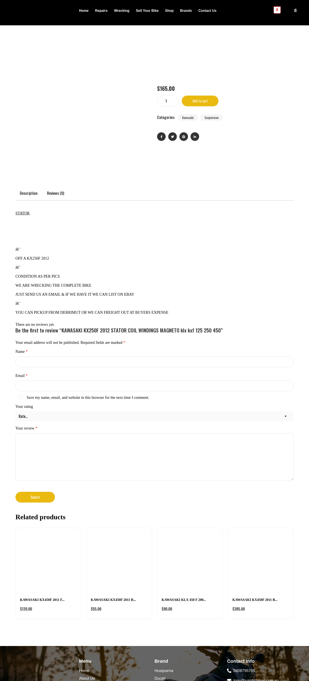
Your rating (24, 337)
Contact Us (207, 10)
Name (21, 282)
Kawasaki (188, 83)
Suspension (211, 83)
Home (83, 10)
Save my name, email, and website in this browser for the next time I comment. (88, 328)
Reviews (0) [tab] (55, 123)
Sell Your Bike (147, 10)
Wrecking (121, 10)
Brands (186, 10)
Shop (169, 10)
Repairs (101, 10)
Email (21, 306)
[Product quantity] (168, 66)
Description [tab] (29, 123)
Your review (26, 359)
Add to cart (200, 66)
